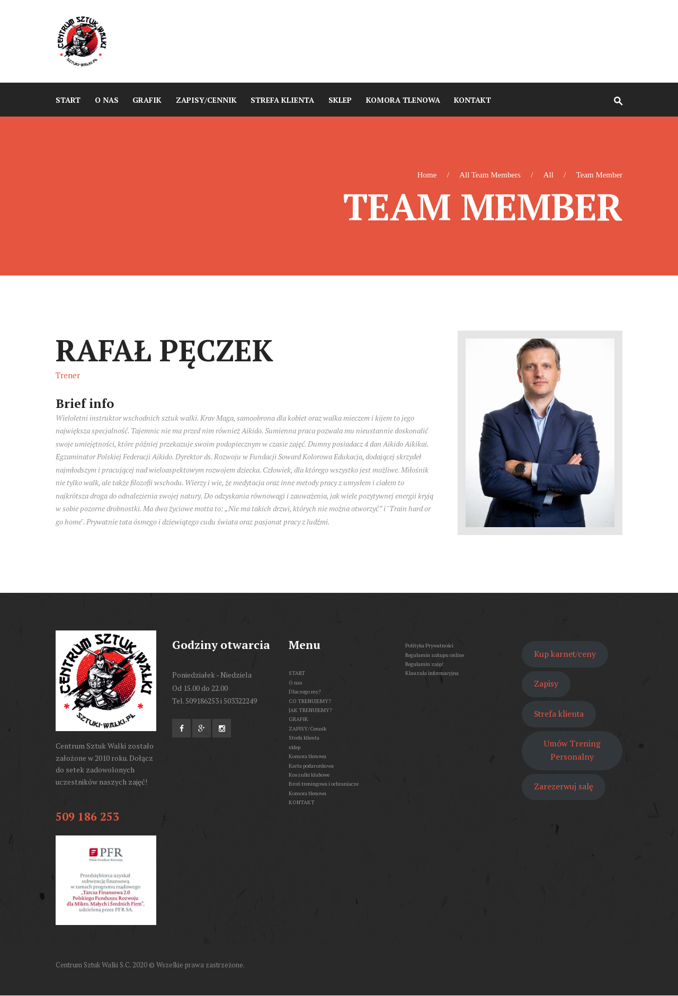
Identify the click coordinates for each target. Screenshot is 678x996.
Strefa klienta (304, 737)
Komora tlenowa (307, 756)
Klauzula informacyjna (432, 673)
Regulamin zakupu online (434, 655)
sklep (294, 747)
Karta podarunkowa (311, 765)
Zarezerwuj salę (563, 786)
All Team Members (490, 175)
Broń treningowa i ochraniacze (324, 783)
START (297, 673)
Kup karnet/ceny (565, 654)
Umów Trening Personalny (572, 750)
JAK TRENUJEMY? (310, 710)
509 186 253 (87, 817)
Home (426, 175)
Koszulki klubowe (309, 774)
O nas (295, 682)
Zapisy (546, 683)
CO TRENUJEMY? (310, 701)
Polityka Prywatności (429, 645)
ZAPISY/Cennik (307, 728)
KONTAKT (302, 802)
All (548, 175)
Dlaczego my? (305, 691)
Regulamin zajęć (424, 664)
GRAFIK (298, 719)
